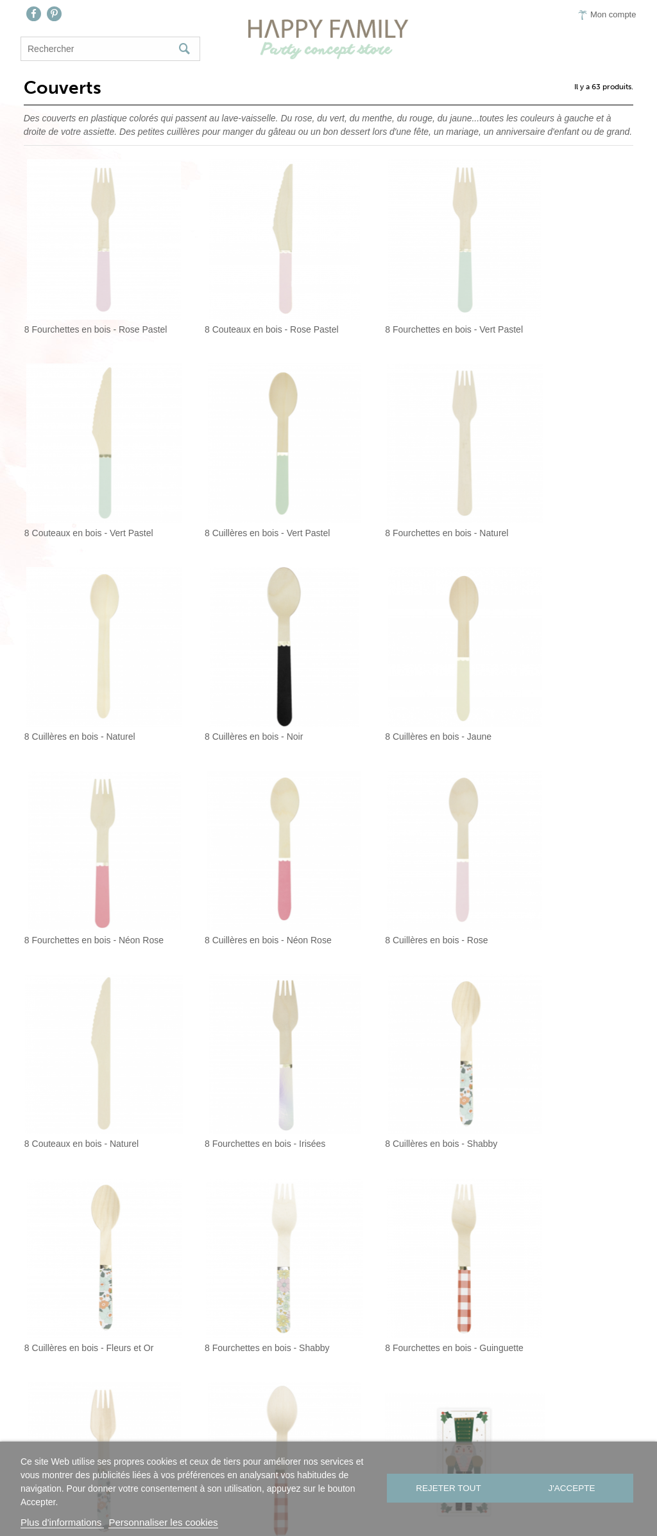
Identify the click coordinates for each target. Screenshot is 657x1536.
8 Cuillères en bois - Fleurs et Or (562, 853)
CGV (438, 1440)
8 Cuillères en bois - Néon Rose (402, 671)
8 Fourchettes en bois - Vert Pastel (408, 307)
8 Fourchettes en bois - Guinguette (249, 1034)
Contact (273, 1440)
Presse (394, 1440)
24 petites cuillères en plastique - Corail (408, 1217)
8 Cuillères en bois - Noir (546, 489)
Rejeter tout (447, 1489)
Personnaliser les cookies (163, 1522)
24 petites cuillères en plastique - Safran (566, 1217)
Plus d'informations (62, 1522)
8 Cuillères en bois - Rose (548, 671)
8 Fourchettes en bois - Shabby (83, 1034)
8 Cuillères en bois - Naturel (394, 489)
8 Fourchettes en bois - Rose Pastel (90, 307)
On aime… (336, 1440)
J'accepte (573, 1489)
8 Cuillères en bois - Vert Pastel (83, 489)
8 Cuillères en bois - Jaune (74, 671)
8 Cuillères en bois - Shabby (395, 853)
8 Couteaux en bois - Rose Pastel (247, 307)
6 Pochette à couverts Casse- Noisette (90, 1217)
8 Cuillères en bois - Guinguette (560, 1034)
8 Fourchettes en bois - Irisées (240, 853)
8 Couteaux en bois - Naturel (78, 853)
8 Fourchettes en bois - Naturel (241, 489)
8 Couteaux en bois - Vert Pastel (561, 307)
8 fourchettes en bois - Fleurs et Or (408, 1034)
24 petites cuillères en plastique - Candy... (249, 1217)
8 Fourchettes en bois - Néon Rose (249, 671)
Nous (222, 1440)
